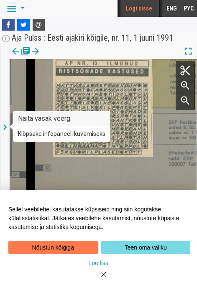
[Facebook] (8, 25)
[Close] (99, 279)
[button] (14, 8)
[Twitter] (23, 25)
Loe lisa (98, 263)
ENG (171, 8)
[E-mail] (39, 25)
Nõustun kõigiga (53, 247)
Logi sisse (139, 8)
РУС (189, 8)
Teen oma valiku (146, 247)
